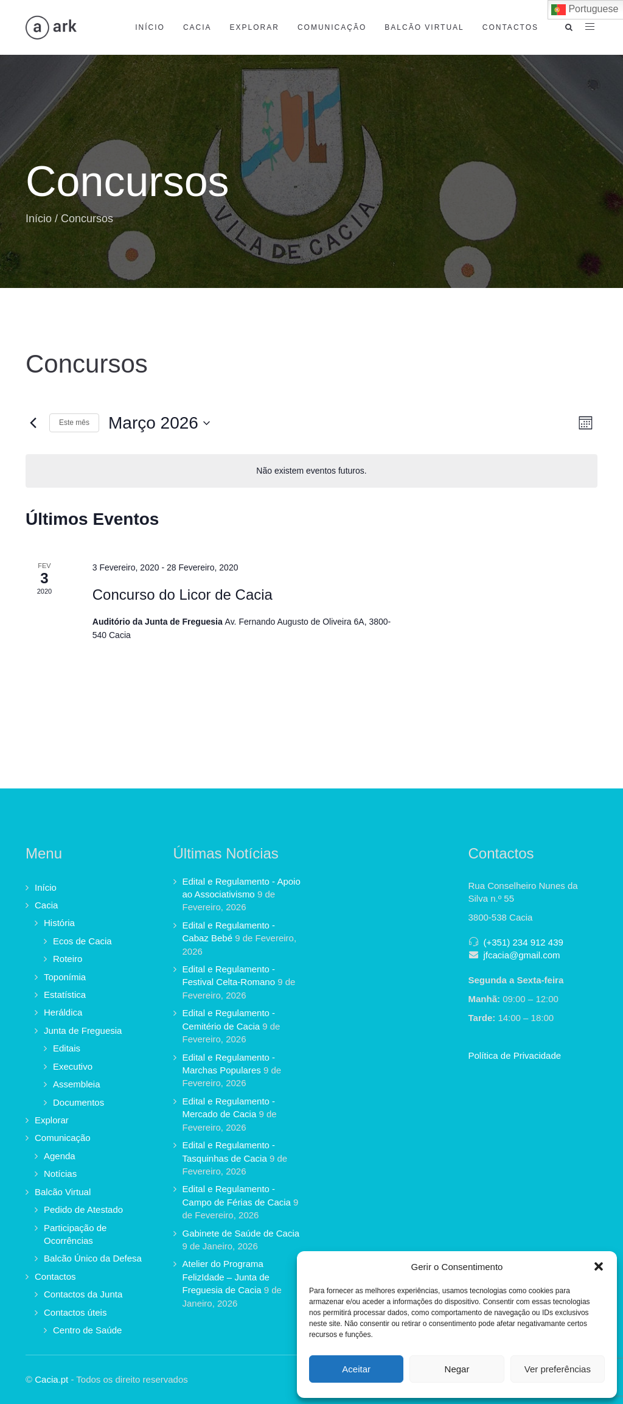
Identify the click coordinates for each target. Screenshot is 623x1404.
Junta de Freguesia (83, 1030)
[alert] (311, 471)
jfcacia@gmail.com (522, 955)
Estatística (65, 994)
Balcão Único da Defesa (93, 1258)
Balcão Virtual (424, 27)
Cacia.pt (51, 1379)
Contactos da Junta (83, 1294)
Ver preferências (557, 1369)
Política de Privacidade (515, 1055)
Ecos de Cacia (82, 941)
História (59, 923)
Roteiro (67, 958)
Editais (66, 1048)
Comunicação (332, 27)
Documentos (78, 1102)
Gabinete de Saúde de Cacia (241, 1233)
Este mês (74, 422)
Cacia (197, 27)
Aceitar (356, 1369)
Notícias (60, 1173)
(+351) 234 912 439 (523, 942)
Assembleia (76, 1084)
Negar (457, 1369)
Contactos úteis (75, 1312)
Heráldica (63, 1012)
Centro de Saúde (87, 1330)
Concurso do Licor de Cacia (182, 594)
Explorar (254, 27)
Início (150, 27)
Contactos (510, 27)
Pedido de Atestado (83, 1209)
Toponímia (65, 977)
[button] (599, 1266)
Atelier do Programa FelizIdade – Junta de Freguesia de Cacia (226, 1276)
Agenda (59, 1156)
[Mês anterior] (33, 423)
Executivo (72, 1066)
